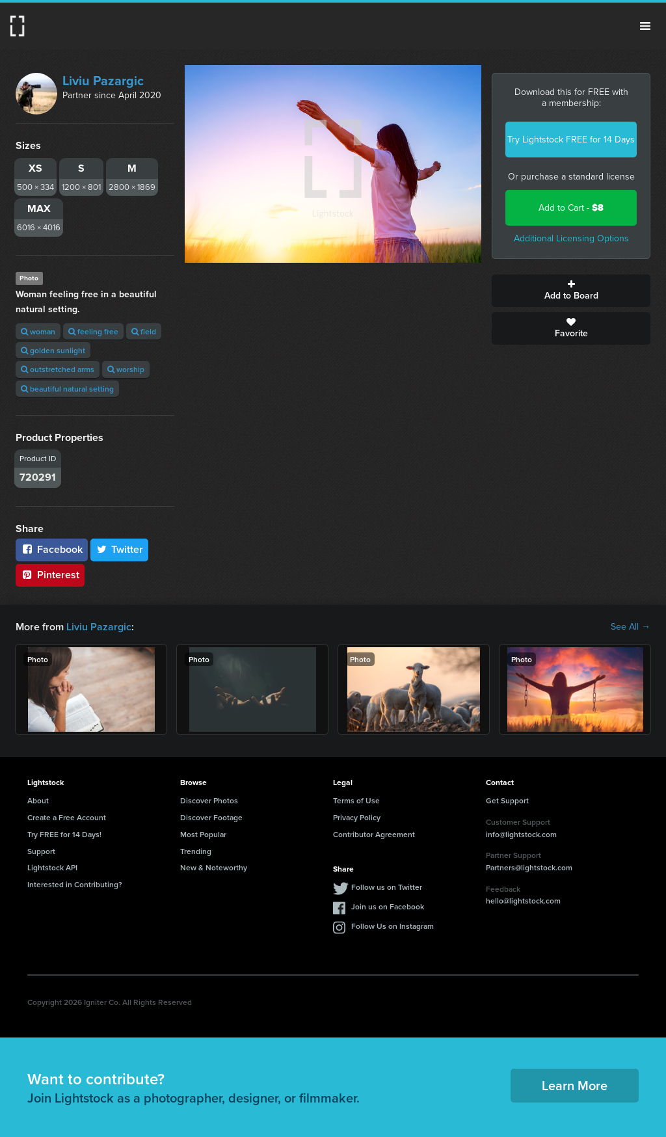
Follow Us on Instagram (392, 925)
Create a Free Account (66, 817)
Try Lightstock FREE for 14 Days (571, 139)
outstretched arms (57, 369)
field (143, 331)
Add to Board (571, 291)
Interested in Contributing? (74, 884)
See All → (630, 627)
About (38, 800)
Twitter (120, 549)
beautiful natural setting (67, 388)
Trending (195, 851)
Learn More (574, 1085)
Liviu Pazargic (103, 80)
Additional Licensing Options (571, 238)
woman (38, 331)
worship (125, 369)
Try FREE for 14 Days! (64, 834)
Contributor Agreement (374, 834)
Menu (645, 26)
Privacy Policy (356, 817)
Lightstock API (52, 867)
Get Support (507, 800)
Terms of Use (356, 800)
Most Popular (203, 834)
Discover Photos (209, 800)
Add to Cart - (571, 208)
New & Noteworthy (213, 867)
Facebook (52, 549)
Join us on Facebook (387, 906)
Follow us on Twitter (386, 886)
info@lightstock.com (521, 834)
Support (41, 851)
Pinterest (50, 574)
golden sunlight (53, 350)
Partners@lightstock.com (529, 867)
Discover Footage (211, 817)
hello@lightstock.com (523, 900)
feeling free (93, 331)
